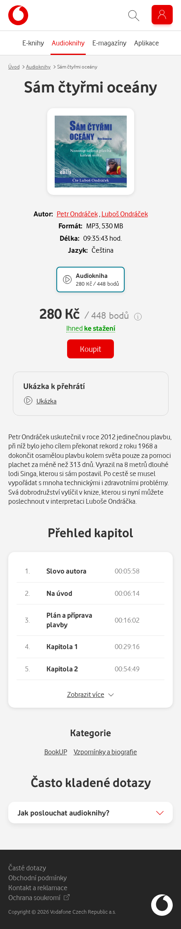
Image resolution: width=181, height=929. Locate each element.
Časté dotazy (27, 867)
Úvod (13, 67)
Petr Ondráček (77, 213)
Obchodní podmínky (37, 877)
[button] (40, 401)
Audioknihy (38, 67)
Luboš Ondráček (124, 213)
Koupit (90, 348)
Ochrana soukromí (39, 897)
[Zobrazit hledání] (134, 15)
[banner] (18, 15)
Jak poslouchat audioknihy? (63, 812)
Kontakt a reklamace (38, 887)
